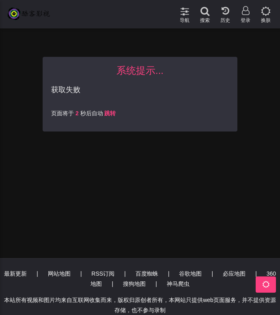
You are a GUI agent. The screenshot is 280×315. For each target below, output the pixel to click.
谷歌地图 (190, 273)
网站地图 (59, 273)
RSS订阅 (102, 273)
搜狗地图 (134, 283)
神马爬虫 (178, 283)
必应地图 (234, 273)
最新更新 (15, 273)
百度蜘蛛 (147, 273)
